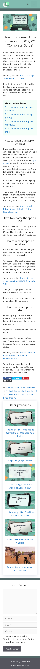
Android (10, 387)
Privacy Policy (15, 662)
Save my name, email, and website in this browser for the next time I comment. (20, 639)
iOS (24, 387)
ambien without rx (25, 369)
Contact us (26, 662)
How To (18, 387)
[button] (28, 4)
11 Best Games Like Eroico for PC (21, 391)
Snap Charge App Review (20, 460)
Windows (31, 387)
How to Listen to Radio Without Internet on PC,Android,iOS (19, 355)
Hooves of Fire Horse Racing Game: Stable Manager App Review (20, 432)
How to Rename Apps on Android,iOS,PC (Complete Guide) (19, 281)
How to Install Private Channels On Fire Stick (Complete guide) (17, 209)
